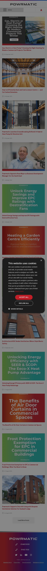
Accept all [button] (23, 297)
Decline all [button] (24, 303)
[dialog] (23, 285)
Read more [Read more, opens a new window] (19, 291)
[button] (15, 309)
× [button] (41, 260)
